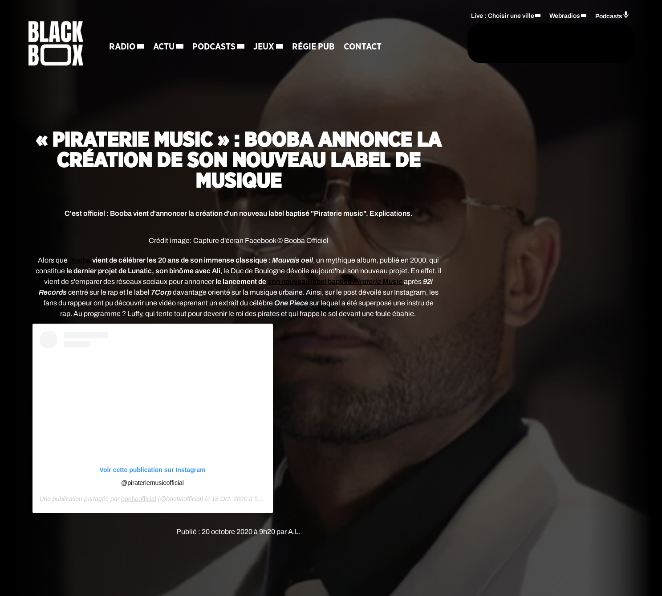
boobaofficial (138, 498)
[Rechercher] (441, 43)
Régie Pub (313, 46)
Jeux (263, 46)
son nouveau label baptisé (336, 281)
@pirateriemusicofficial (152, 482)
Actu (164, 46)
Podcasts (214, 46)
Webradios (564, 15)
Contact (363, 46)
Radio (122, 46)
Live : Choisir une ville (502, 15)
